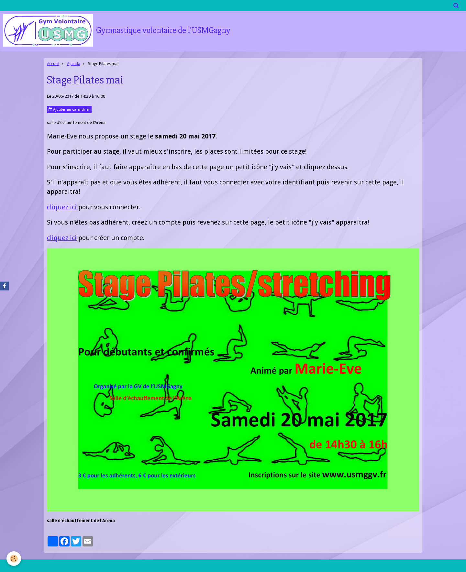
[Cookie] (13, 558)
